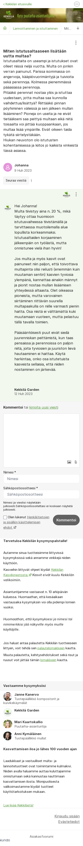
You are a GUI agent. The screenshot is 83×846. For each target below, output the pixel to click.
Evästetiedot (69, 821)
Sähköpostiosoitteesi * (20, 488)
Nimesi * (9, 472)
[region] (41, 112)
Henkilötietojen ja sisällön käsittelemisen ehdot (26, 522)
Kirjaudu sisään (67, 816)
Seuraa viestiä (16, 180)
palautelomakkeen (51, 648)
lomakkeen (48, 660)
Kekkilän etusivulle (17, 4)
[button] (69, 462)
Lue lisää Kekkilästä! (18, 805)
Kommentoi (66, 520)
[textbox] (41, 436)
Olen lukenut (26, 522)
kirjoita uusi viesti (43, 407)
